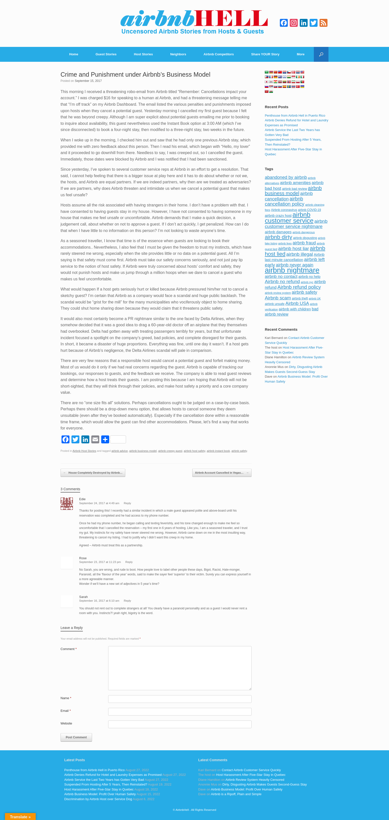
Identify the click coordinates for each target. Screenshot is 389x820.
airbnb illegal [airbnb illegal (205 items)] (299, 254)
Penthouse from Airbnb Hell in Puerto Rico (295, 115)
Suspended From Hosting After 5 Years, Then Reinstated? (105, 784)
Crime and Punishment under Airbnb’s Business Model (135, 74)
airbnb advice (119, 450)
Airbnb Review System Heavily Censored (255, 780)
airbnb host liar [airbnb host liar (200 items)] (293, 248)
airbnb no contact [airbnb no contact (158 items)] (281, 276)
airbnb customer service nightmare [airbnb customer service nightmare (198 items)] (296, 224)
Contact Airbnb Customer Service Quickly (251, 770)
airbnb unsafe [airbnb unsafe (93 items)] (275, 304)
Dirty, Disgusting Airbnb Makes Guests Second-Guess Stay (265, 784)
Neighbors (178, 54)
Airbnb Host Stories (84, 450)
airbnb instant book (218, 450)
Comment (69, 649)
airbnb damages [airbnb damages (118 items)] (278, 232)
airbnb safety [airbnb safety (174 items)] (304, 292)
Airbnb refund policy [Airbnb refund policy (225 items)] (299, 287)
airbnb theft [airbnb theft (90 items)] (300, 298)
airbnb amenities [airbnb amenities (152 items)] (295, 182)
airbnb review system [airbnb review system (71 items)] (278, 292)
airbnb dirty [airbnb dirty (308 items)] (278, 237)
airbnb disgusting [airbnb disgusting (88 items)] (305, 238)
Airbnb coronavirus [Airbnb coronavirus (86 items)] (284, 210)
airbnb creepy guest (170, 450)
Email (66, 711)
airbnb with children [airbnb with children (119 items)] (295, 309)
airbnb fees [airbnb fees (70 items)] (285, 243)
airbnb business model (143, 450)
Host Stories (143, 54)
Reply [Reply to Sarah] (127, 600)
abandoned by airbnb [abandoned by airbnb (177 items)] (286, 177)
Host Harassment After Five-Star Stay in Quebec (99, 789)
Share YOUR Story (265, 54)
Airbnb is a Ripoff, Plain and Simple (236, 794)
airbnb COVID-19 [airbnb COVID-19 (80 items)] (309, 210)
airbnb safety (239, 450)
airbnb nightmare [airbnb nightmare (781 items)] (292, 270)
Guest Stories (106, 54)
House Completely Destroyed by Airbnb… (93, 472)
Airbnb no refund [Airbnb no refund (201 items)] (282, 281)
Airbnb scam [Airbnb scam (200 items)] (278, 297)
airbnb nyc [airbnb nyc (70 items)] (307, 282)
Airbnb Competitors (219, 54)
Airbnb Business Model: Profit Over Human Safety (100, 794)
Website (66, 723)
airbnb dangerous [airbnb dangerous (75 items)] (303, 232)
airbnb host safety (194, 450)
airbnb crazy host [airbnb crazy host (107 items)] (278, 216)
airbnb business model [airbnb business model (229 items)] (293, 190)
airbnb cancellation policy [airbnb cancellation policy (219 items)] (284, 201)
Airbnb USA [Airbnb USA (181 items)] (297, 303)
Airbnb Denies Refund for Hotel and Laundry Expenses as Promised (113, 775)
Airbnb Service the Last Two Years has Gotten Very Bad (104, 780)
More (301, 54)
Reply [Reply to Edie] (127, 503)
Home (73, 54)
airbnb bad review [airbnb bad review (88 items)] (294, 189)
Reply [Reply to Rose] (128, 561)
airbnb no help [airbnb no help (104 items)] (309, 277)
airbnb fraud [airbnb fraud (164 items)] (304, 242)
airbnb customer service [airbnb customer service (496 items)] (289, 217)
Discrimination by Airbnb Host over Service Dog (98, 799)
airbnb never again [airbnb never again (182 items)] (294, 264)
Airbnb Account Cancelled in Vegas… (222, 472)
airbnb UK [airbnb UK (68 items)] (315, 298)
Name (66, 698)
